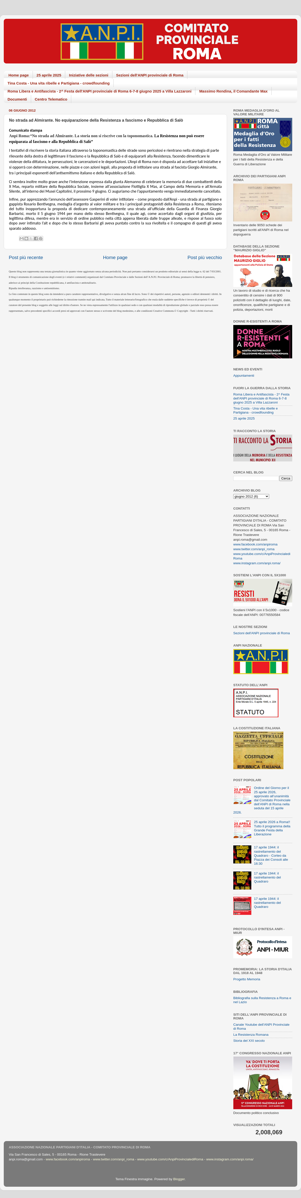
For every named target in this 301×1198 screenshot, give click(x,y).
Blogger (179, 1179)
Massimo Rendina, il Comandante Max (233, 91)
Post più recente (26, 257)
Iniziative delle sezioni (88, 75)
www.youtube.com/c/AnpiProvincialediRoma (170, 1159)
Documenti (17, 99)
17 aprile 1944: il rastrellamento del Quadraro (267, 877)
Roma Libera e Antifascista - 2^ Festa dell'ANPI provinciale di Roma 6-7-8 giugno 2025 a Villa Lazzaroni (99, 91)
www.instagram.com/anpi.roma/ (256, 563)
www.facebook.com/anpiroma (255, 544)
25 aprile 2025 (49, 75)
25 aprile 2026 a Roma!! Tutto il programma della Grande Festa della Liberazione (272, 828)
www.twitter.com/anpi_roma (253, 549)
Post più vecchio (204, 257)
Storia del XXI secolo (249, 1041)
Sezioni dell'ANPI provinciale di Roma (150, 75)
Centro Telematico (51, 99)
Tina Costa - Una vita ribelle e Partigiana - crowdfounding (59, 83)
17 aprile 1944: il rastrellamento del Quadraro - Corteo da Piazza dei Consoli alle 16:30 (271, 855)
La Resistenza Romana (250, 1034)
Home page (19, 75)
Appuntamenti (243, 375)
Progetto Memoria (246, 979)
